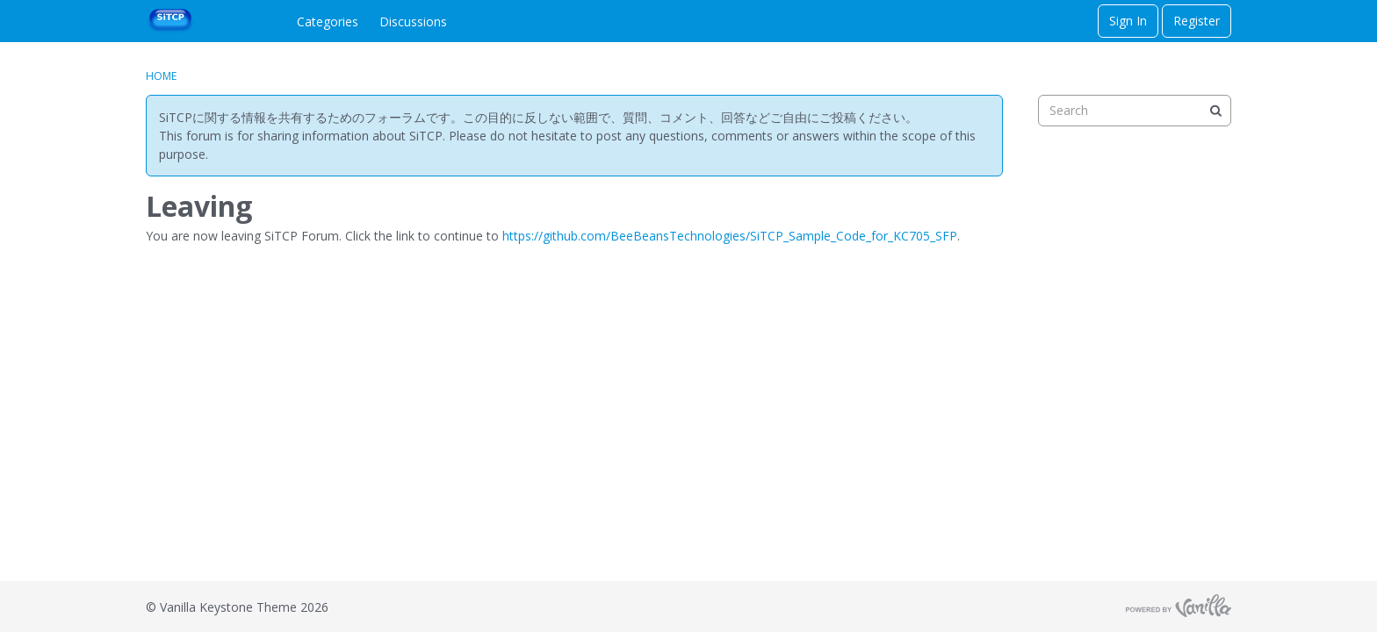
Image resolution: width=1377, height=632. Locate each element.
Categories (327, 21)
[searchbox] (1134, 110)
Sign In (1128, 20)
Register (1196, 20)
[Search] (1215, 110)
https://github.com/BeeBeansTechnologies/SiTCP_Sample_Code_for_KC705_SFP (729, 235)
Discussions (413, 21)
